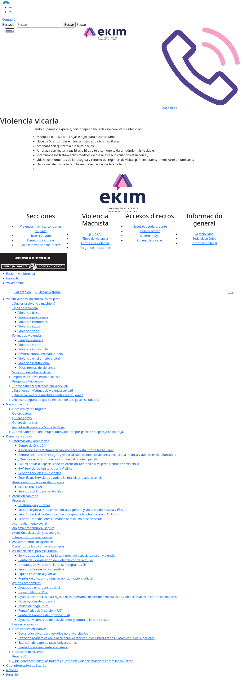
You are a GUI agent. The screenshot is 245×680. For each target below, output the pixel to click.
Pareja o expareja (30, 340)
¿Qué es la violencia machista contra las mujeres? (47, 395)
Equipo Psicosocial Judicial (37, 574)
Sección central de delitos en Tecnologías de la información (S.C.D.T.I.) (68, 514)
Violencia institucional (34, 363)
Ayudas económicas (26, 583)
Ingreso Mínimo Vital (33, 592)
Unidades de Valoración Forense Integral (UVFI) (52, 565)
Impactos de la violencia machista (36, 377)
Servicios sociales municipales (39, 473)
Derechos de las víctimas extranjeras (38, 546)
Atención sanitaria (25, 496)
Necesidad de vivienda (28, 652)
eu (10, 7)
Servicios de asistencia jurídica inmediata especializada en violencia (66, 555)
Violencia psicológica (33, 317)
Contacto (8, 19)
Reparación (20, 656)
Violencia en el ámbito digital (39, 358)
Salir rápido (20, 292)
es (10, 12)
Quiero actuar (150, 231)
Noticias (12, 670)
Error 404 (13, 675)
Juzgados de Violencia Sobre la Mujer (38, 427)
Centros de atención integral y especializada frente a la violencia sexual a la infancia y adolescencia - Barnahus (97, 455)
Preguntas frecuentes (95, 248)
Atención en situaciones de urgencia (38, 482)
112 (228, 292)
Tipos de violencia (95, 238)
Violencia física (28, 312)
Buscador (9, 25)
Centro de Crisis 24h (32, 445)
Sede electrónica (204, 238)
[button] (9, 30)
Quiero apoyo (150, 236)
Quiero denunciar (150, 240)
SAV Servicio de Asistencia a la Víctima (45, 468)
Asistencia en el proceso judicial (35, 551)
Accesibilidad (204, 234)
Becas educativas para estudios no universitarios (53, 633)
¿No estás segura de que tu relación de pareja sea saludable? (55, 400)
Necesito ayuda (41, 236)
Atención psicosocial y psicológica (36, 532)
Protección (20, 500)
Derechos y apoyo (19, 436)
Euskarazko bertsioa (20, 274)
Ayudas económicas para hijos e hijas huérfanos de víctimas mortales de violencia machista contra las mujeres (97, 597)
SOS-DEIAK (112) (30, 487)
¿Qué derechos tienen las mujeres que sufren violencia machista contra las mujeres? (72, 661)
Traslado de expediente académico (43, 647)
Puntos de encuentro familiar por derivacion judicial (55, 578)
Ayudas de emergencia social (39, 587)
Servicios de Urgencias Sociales (40, 491)
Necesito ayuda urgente (150, 226)
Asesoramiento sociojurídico (32, 542)
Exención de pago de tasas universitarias (47, 642)
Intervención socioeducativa (32, 537)
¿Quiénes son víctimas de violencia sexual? (42, 390)
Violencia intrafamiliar (34, 349)
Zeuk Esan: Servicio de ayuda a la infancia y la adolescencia (60, 477)
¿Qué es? (95, 234)
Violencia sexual (29, 326)
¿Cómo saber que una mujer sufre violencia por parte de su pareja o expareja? (68, 432)
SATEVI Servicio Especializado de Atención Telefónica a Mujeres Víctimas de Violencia (78, 464)
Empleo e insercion (25, 624)
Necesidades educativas (29, 629)
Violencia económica (33, 322)
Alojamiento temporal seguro (33, 528)
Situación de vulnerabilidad (31, 372)
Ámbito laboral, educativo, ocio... (41, 354)
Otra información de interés (41, 245)
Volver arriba (15, 283)
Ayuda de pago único (33, 606)
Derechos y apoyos (40, 240)
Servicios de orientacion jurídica (41, 569)
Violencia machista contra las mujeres (33, 299)
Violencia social (29, 331)
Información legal (204, 243)
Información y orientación (30, 441)
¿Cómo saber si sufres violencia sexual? (40, 386)
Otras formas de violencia (36, 367)
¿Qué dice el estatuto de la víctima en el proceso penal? (57, 459)
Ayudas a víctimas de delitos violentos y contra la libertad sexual (64, 620)
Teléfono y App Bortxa (34, 505)
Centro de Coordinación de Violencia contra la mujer (55, 560)
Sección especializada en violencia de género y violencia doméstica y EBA (70, 510)
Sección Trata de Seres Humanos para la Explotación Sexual (60, 519)
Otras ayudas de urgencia (36, 601)
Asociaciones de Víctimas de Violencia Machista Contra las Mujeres (66, 450)
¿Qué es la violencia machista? (34, 303)
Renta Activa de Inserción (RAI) (40, 610)
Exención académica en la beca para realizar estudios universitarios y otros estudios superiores (86, 638)
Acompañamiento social (29, 523)
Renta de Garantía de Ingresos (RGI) (44, 615)
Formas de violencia (95, 243)
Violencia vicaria (29, 345)
